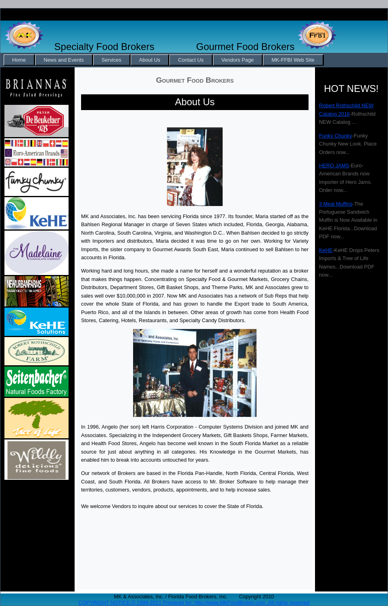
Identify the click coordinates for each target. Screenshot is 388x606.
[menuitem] (19, 60)
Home (19, 60)
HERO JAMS (334, 165)
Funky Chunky (335, 136)
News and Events (64, 60)
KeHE (325, 250)
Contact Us (190, 60)
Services (111, 60)
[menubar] (164, 60)
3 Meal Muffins (336, 204)
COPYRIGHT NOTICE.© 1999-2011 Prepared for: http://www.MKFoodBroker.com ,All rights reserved (194, 603)
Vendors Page (237, 60)
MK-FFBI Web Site (292, 60)
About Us (150, 60)
